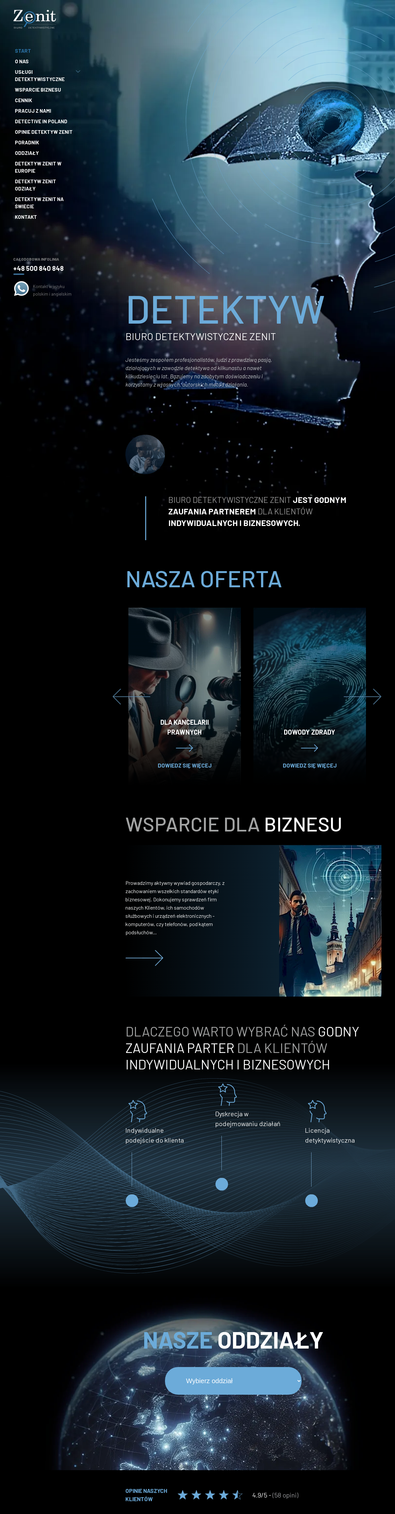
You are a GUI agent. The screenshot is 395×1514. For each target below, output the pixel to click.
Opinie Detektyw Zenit (44, 132)
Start (23, 51)
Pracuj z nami (33, 111)
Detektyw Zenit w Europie (38, 167)
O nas (22, 61)
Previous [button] (131, 696)
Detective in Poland (41, 121)
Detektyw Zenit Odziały (35, 184)
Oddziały (27, 153)
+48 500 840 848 (38, 268)
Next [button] (363, 696)
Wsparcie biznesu (38, 90)
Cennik (23, 100)
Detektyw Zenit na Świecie (39, 202)
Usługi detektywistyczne (47, 75)
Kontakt (26, 217)
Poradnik (27, 142)
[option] (184, 697)
